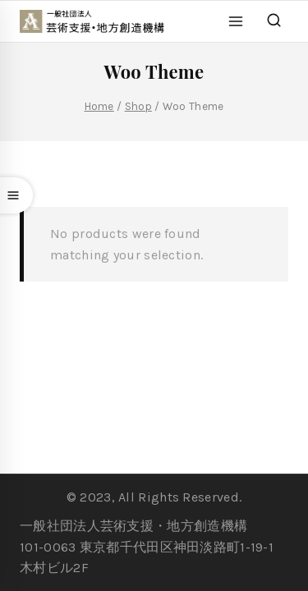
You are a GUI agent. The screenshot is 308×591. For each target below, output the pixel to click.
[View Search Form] (274, 21)
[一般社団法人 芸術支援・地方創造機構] (100, 21)
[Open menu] (236, 21)
